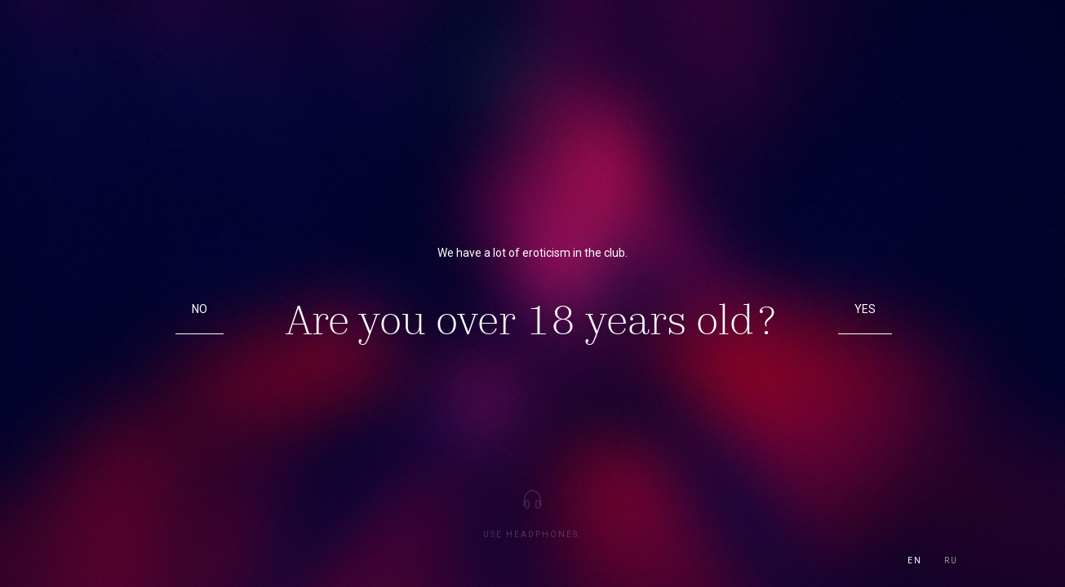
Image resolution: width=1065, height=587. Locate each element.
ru (951, 560)
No (199, 309)
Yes (865, 309)
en (914, 560)
